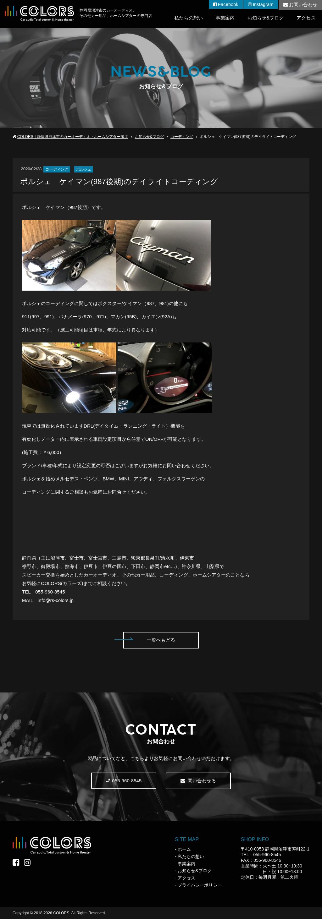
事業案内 (224, 18)
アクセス (306, 18)
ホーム (184, 849)
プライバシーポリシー (200, 885)
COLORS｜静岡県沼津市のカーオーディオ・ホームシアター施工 (72, 136)
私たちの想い (187, 18)
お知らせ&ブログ (265, 18)
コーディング (181, 136)
